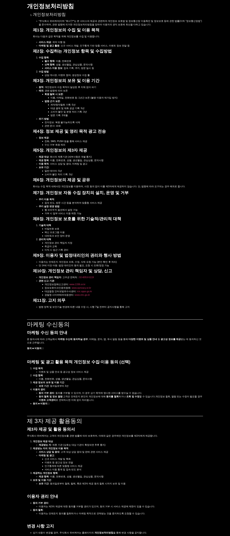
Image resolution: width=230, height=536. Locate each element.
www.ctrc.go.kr (82, 295)
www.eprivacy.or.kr (81, 288)
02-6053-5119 (86, 277)
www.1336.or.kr (77, 284)
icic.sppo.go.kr (84, 291)
